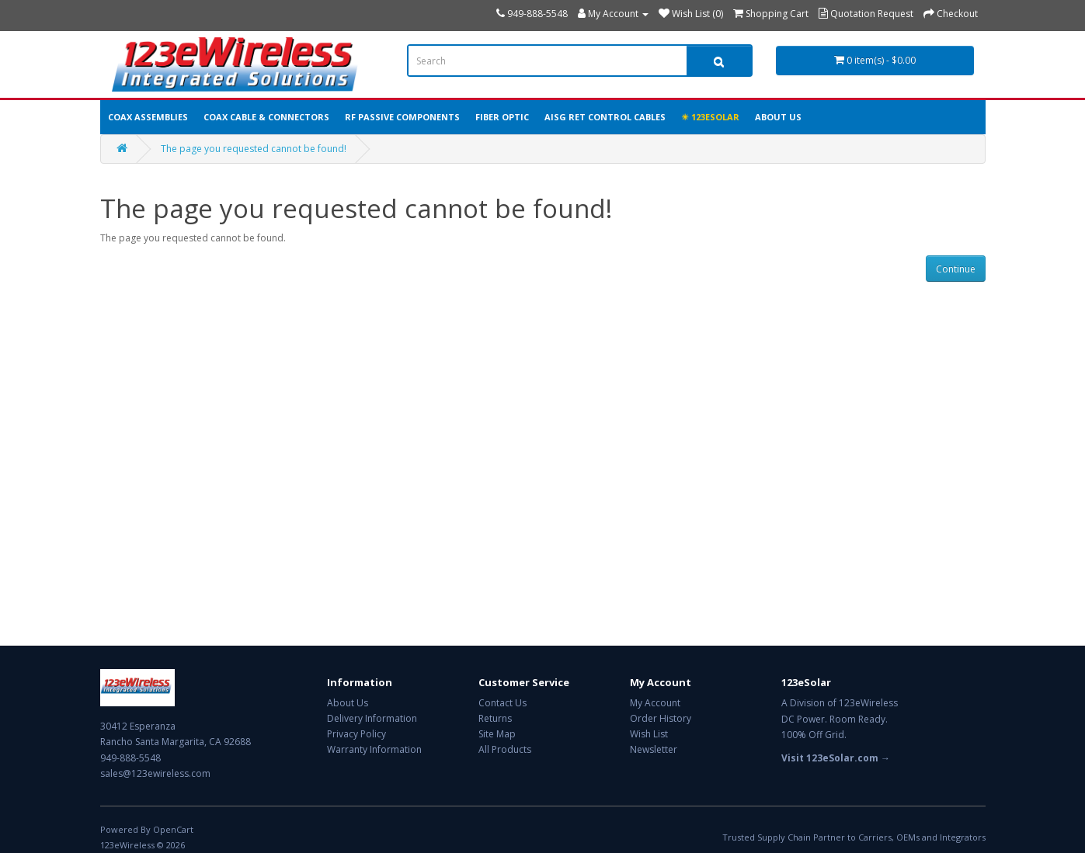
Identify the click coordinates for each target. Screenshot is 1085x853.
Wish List (649, 733)
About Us (778, 117)
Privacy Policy (356, 733)
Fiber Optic (502, 117)
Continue (955, 269)
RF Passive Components (402, 117)
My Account (655, 702)
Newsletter (653, 749)
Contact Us (502, 702)
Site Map (497, 733)
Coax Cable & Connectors (266, 117)
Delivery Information (372, 718)
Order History (660, 718)
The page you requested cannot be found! (253, 148)
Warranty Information (374, 749)
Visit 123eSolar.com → (835, 758)
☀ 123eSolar (710, 117)
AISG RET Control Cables (605, 117)
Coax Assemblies (148, 117)
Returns (495, 718)
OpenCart (173, 829)
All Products (504, 749)
